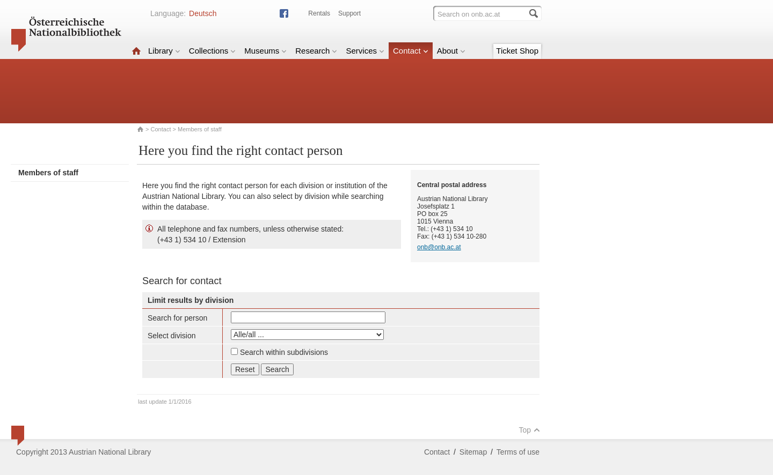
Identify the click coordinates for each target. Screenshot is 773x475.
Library (164, 50)
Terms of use (518, 452)
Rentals (319, 13)
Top (529, 430)
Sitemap (473, 452)
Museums (265, 50)
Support (349, 13)
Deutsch (202, 13)
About (451, 50)
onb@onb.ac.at (439, 247)
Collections (212, 50)
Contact (410, 50)
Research (316, 50)
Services (365, 50)
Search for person (177, 318)
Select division (172, 335)
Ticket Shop (517, 50)
